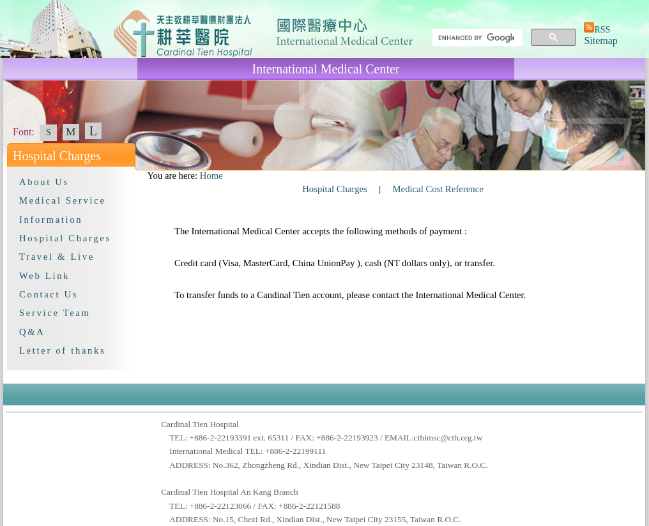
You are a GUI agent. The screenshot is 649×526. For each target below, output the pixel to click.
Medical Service (62, 200)
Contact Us (48, 294)
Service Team (55, 313)
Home (211, 175)
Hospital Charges (65, 238)
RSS (602, 29)
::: (141, 175)
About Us (44, 182)
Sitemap (600, 40)
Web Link (44, 276)
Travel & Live (57, 257)
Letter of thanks (62, 350)
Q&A (32, 332)
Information (50, 219)
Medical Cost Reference (438, 189)
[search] (476, 37)
